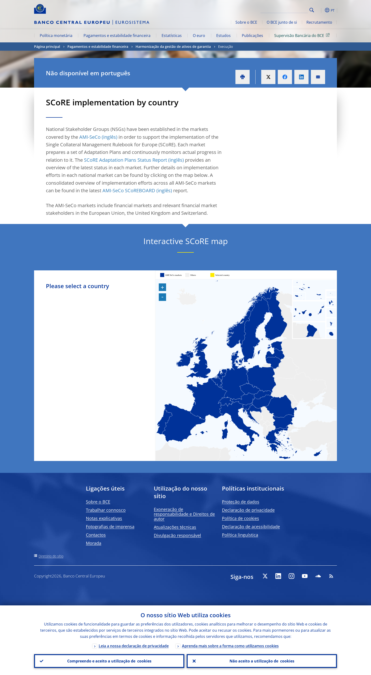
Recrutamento (319, 22)
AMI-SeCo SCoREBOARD (128, 190)
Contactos (96, 535)
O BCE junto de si (282, 22)
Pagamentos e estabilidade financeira (117, 35)
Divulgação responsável (177, 535)
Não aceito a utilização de (262, 661)
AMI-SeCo (90, 137)
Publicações (252, 35)
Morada (93, 543)
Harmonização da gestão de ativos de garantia (173, 46)
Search (312, 10)
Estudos (223, 35)
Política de (240, 518)
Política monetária (56, 35)
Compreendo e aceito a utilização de (109, 661)
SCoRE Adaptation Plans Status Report (125, 160)
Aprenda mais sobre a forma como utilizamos (230, 645)
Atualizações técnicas (175, 527)
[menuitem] (200, 417)
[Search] (284, 9)
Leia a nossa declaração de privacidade (134, 645)
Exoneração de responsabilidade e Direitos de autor (184, 514)
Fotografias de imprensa (110, 526)
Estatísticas (172, 35)
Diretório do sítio (51, 556)
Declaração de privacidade (248, 510)
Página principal (47, 46)
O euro (199, 35)
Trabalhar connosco (106, 510)
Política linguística (240, 535)
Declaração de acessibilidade (251, 526)
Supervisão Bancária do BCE (302, 35)
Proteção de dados (240, 502)
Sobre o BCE (246, 22)
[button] (320, 10)
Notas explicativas (104, 518)
